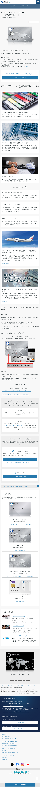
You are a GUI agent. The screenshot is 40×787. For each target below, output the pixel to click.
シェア (34, 22)
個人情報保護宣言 (6, 736)
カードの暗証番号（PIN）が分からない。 (13, 706)
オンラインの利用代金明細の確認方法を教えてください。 (17, 703)
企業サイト (4, 759)
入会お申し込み (21, 722)
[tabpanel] (20, 663)
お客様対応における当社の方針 (9, 748)
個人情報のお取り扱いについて (9, 738)
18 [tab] (19, 680)
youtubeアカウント (27, 764)
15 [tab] (11, 680)
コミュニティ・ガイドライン (8, 755)
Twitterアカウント (12, 764)
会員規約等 (4, 734)
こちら (22, 414)
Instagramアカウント (22, 764)
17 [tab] (16, 680)
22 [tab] (29, 680)
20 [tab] (24, 680)
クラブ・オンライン (20, 728)
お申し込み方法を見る (20, 784)
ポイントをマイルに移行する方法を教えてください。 (16, 712)
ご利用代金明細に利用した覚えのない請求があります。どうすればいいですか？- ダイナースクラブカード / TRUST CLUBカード (20, 709)
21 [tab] (27, 680)
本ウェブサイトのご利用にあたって (10, 752)
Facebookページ (17, 764)
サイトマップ (5, 757)
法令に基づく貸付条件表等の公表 (9, 745)
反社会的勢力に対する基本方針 (9, 743)
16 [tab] (13, 680)
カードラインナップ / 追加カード (19, 6)
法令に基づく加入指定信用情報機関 (10, 741)
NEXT (38, 664)
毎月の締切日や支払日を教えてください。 (13, 701)
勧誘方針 (4, 750)
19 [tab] (21, 680)
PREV (2, 664)
